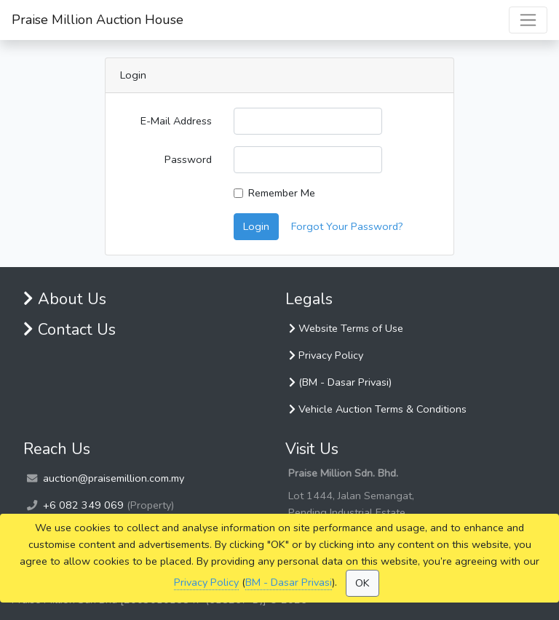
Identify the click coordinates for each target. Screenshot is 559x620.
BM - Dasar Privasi (288, 582)
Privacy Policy (206, 582)
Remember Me (281, 193)
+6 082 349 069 (83, 505)
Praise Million (97, 19)
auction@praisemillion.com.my (113, 478)
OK (362, 583)
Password (188, 159)
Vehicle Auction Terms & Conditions (378, 409)
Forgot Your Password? (347, 226)
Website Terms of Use (346, 328)
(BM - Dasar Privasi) (340, 382)
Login (256, 226)
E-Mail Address (176, 121)
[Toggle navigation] (528, 20)
